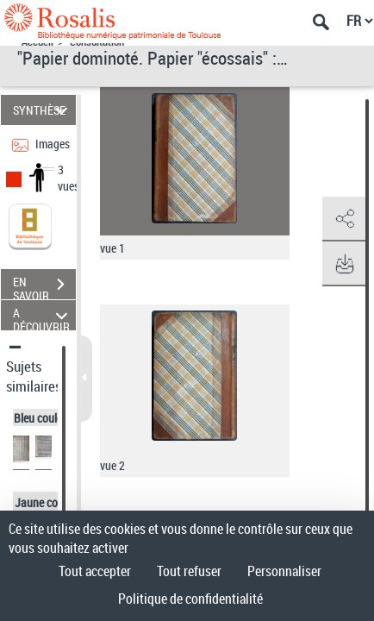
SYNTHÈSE (42, 110)
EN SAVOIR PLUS (44, 286)
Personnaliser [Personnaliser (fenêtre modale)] (284, 570)
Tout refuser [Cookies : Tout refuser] (189, 570)
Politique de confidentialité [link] (190, 598)
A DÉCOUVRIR (42, 315)
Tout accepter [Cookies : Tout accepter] (95, 570)
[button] (343, 219)
